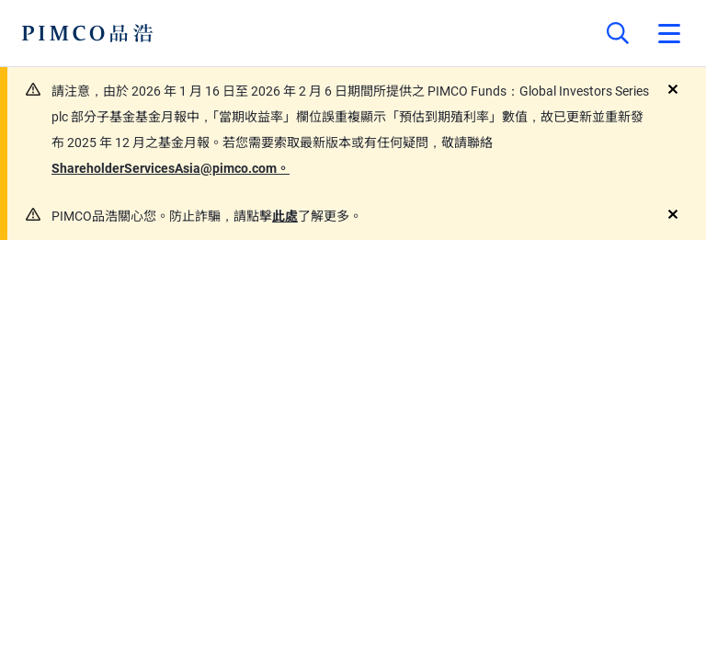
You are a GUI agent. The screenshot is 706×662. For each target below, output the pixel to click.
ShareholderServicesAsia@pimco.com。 (170, 168)
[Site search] (617, 33)
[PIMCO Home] (88, 33)
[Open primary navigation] (669, 33)
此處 (285, 216)
